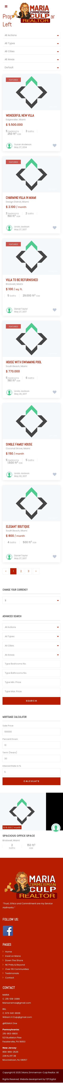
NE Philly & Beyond (15, 964)
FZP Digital (51, 1079)
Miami (22, 119)
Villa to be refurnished (22, 280)
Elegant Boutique (17, 527)
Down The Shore (14, 960)
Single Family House (19, 444)
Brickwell (10, 284)
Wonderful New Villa (20, 115)
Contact (9, 977)
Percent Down (10, 739)
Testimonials (12, 973)
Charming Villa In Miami (21, 198)
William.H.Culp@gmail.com (17, 1017)
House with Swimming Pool (23, 362)
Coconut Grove (14, 448)
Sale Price (8, 726)
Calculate (31, 781)
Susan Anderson (22, 144)
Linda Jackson (21, 226)
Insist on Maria (13, 956)
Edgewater (12, 119)
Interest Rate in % (12, 766)
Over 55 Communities (17, 969)
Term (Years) (10, 752)
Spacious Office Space (19, 835)
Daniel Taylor (21, 308)
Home (8, 951)
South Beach (13, 366)
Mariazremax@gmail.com (17, 1002)
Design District (13, 201)
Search (31, 700)
